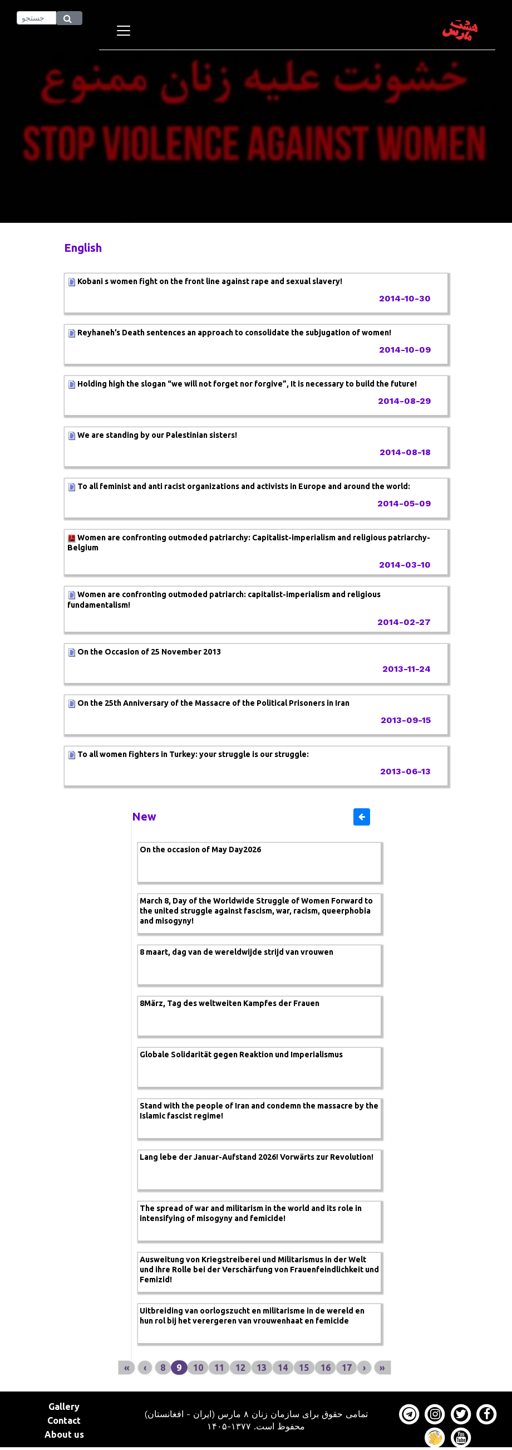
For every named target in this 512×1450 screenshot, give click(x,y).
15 (304, 1368)
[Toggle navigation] (123, 30)
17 (347, 1368)
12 (240, 1368)
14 (283, 1368)
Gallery (64, 1407)
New (144, 816)
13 (262, 1368)
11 (219, 1368)
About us (64, 1434)
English (83, 247)
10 (198, 1368)
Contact (64, 1420)
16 (326, 1368)
